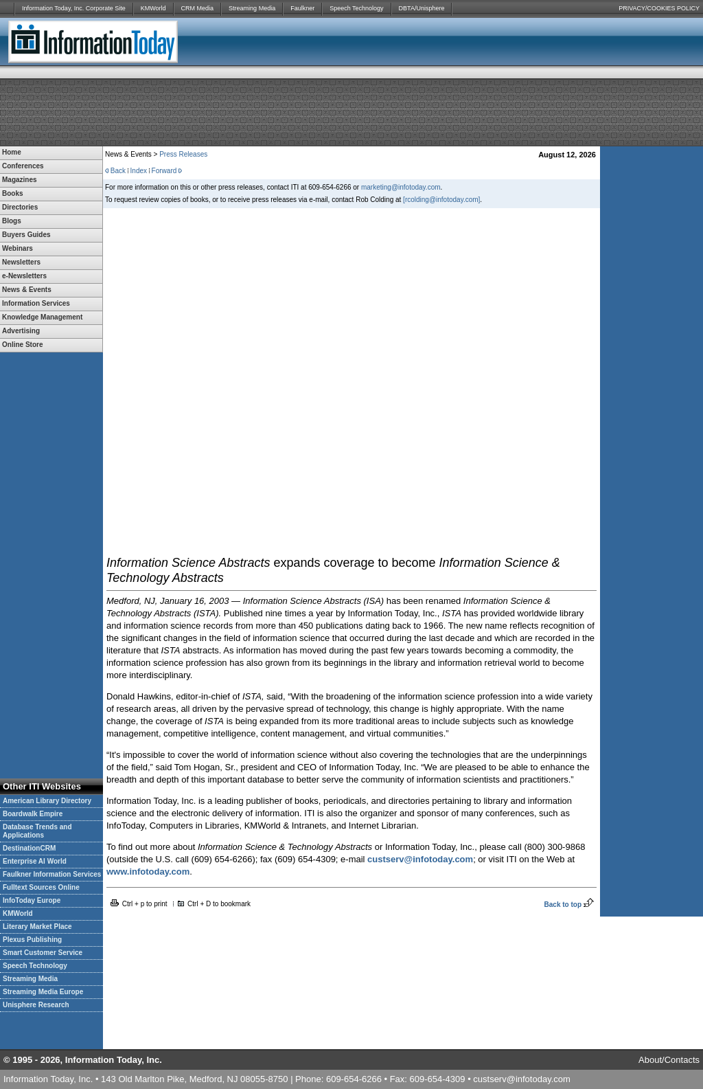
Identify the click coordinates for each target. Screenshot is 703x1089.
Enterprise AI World (35, 861)
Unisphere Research (36, 1005)
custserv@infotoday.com (420, 859)
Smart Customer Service (42, 952)
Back (118, 171)
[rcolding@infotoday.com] (441, 199)
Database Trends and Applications (37, 831)
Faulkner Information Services (52, 874)
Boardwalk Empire (32, 814)
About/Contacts (669, 1060)
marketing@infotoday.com (401, 187)
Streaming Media (252, 8)
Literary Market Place (37, 926)
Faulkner (302, 8)
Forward (164, 171)
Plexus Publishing (32, 939)
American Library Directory (47, 801)
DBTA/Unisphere (422, 8)
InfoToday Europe (31, 900)
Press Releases (183, 154)
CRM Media (197, 8)
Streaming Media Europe (43, 992)
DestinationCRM (29, 848)
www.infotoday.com (147, 871)
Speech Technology (356, 8)
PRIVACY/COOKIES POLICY (659, 8)
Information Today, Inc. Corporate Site (74, 8)
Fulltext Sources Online (41, 887)
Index (138, 171)
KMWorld (153, 8)
